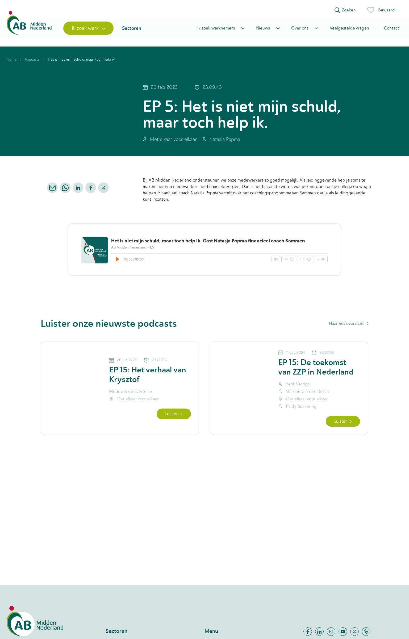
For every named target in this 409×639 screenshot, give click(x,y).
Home (11, 62)
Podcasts (32, 62)
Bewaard (380, 10)
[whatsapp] (65, 190)
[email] (52, 190)
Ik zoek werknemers (216, 29)
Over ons (299, 29)
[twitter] (103, 190)
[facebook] (90, 190)
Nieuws (263, 29)
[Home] (30, 30)
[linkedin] (78, 190)
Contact (391, 29)
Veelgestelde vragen (349, 29)
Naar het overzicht (348, 325)
